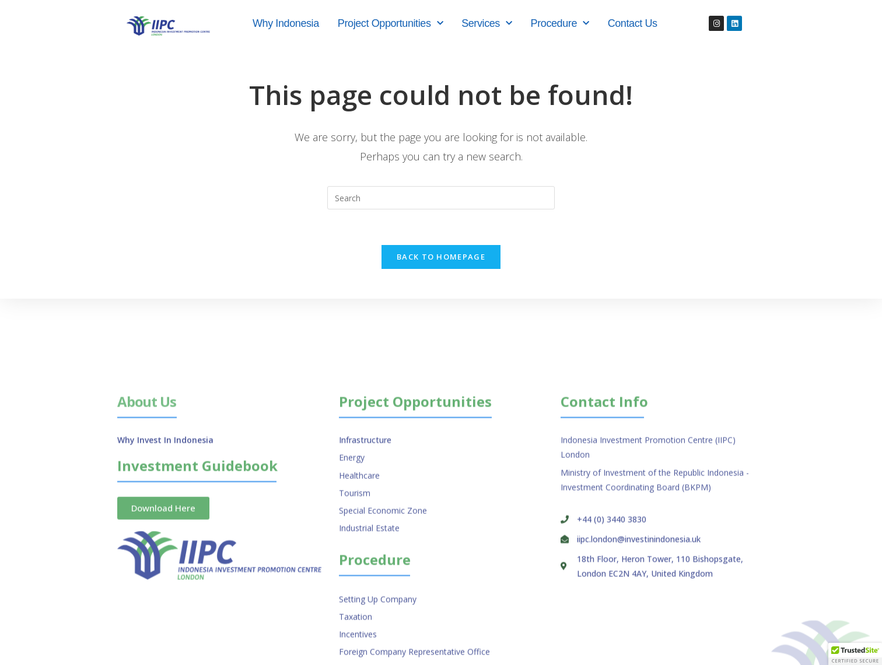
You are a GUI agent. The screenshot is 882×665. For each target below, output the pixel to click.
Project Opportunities (390, 23)
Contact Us (632, 23)
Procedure (560, 23)
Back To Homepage (441, 256)
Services (486, 23)
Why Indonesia (286, 23)
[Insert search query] (441, 197)
